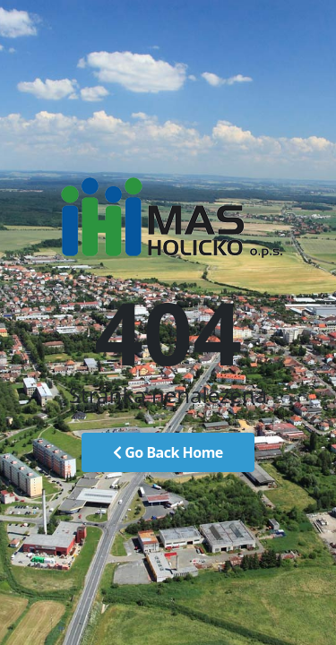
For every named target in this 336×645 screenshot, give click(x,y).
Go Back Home (168, 452)
